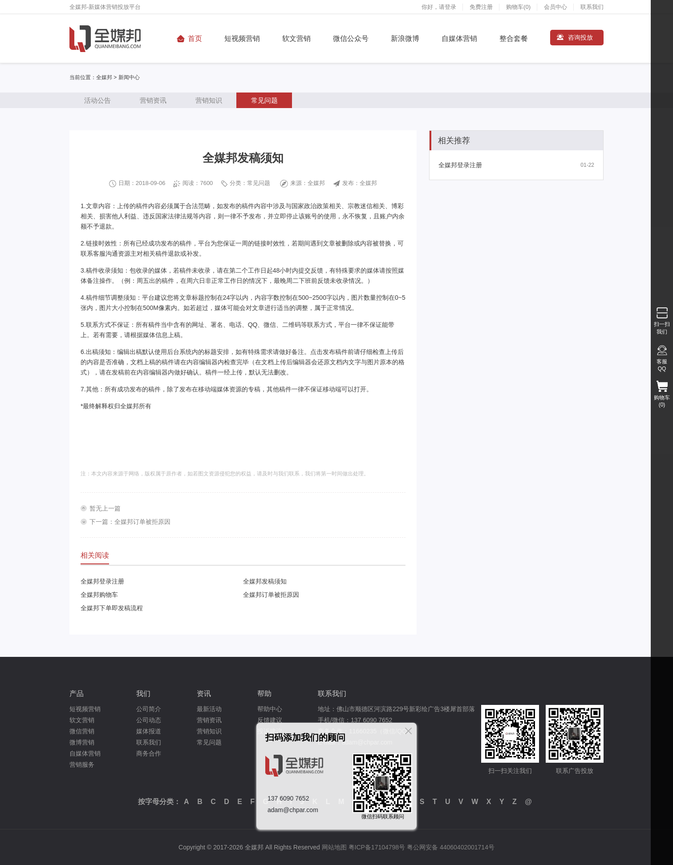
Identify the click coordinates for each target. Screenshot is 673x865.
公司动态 (148, 720)
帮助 (264, 693)
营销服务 (81, 764)
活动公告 (97, 100)
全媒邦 (104, 77)
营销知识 (208, 100)
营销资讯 (153, 100)
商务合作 (148, 753)
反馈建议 (269, 720)
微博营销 (81, 742)
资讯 (204, 693)
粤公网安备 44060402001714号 (451, 847)
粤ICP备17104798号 (377, 847)
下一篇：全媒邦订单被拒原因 (129, 521)
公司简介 (148, 708)
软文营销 (296, 38)
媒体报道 (148, 731)
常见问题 (264, 100)
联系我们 (592, 7)
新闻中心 (129, 77)
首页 (195, 38)
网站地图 (334, 847)
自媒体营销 (459, 38)
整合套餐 (513, 38)
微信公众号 (351, 38)
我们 (143, 693)
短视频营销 (242, 38)
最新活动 (209, 708)
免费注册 (481, 7)
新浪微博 (405, 38)
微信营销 (81, 731)
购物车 (518, 7)
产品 (76, 693)
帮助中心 (269, 708)
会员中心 (555, 7)
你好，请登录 (439, 7)
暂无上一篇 (105, 508)
